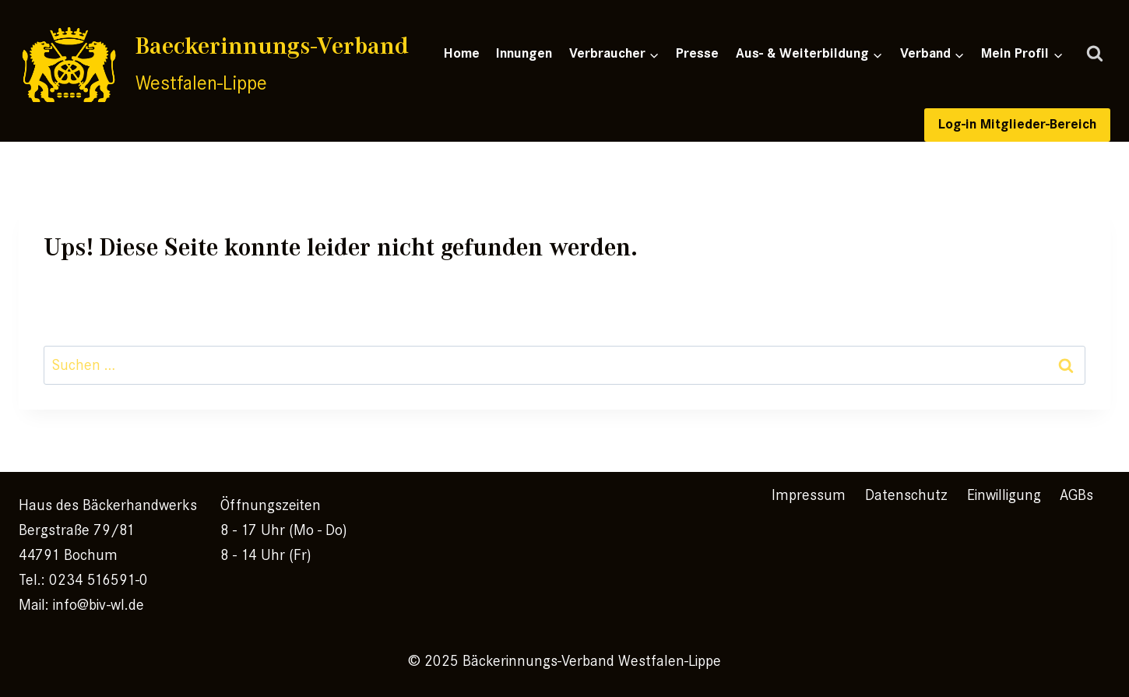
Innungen (524, 53)
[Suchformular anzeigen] (1094, 54)
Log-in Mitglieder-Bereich (1017, 124)
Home (462, 53)
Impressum (809, 495)
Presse (697, 53)
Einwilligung (1004, 495)
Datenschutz (906, 495)
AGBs (1076, 495)
